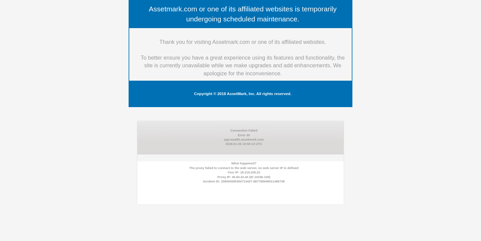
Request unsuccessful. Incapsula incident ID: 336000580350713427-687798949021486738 (240, 120)
